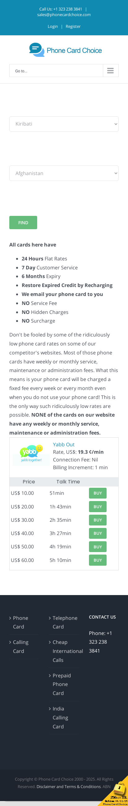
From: (16, 111)
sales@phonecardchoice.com (64, 14)
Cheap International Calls (64, 651)
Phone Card (20, 622)
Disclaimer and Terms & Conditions (69, 786)
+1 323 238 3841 (67, 9)
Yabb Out (64, 444)
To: (12, 160)
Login (53, 26)
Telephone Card (64, 622)
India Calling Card (60, 717)
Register (73, 26)
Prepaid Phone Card (62, 684)
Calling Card (21, 646)
